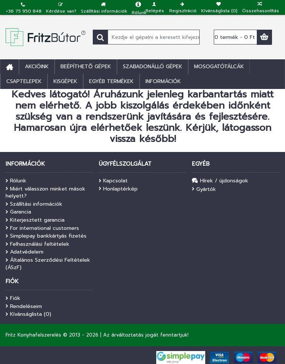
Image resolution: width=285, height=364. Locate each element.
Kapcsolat (113, 181)
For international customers (42, 228)
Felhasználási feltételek (37, 244)
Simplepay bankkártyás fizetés (46, 236)
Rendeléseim (24, 306)
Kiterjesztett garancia (35, 220)
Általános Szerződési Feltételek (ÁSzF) (48, 264)
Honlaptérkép (118, 189)
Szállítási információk (34, 204)
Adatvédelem (24, 252)
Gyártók (204, 189)
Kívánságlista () (28, 314)
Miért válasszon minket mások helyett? (45, 192)
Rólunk (16, 181)
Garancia (18, 212)
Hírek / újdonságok (220, 181)
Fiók (13, 298)
